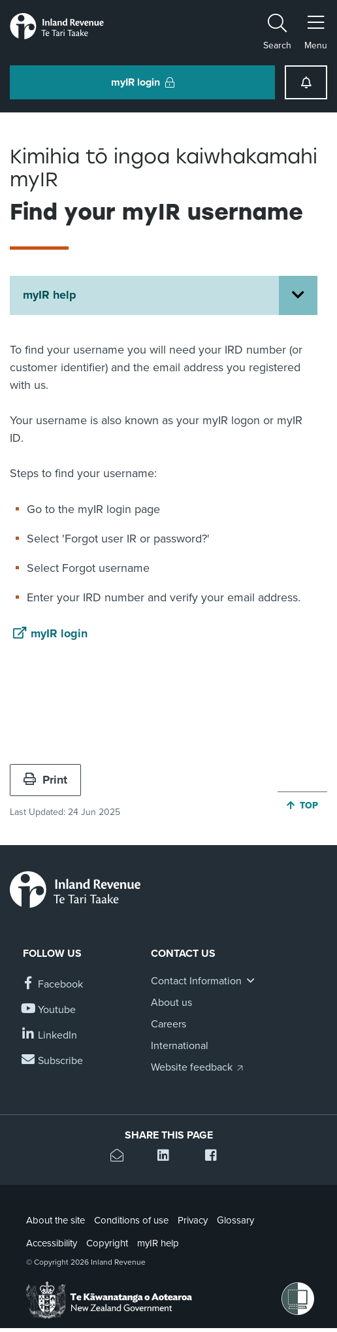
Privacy (193, 1220)
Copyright (107, 1243)
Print (45, 780)
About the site (55, 1220)
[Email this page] (121, 1157)
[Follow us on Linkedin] (50, 1035)
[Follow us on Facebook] (53, 984)
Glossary (235, 1220)
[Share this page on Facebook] (216, 1157)
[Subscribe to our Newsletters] (53, 1061)
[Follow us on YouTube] (49, 1010)
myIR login (59, 633)
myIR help (49, 295)
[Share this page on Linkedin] (168, 1157)
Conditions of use (131, 1220)
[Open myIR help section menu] (298, 295)
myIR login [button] (142, 82)
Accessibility (51, 1243)
